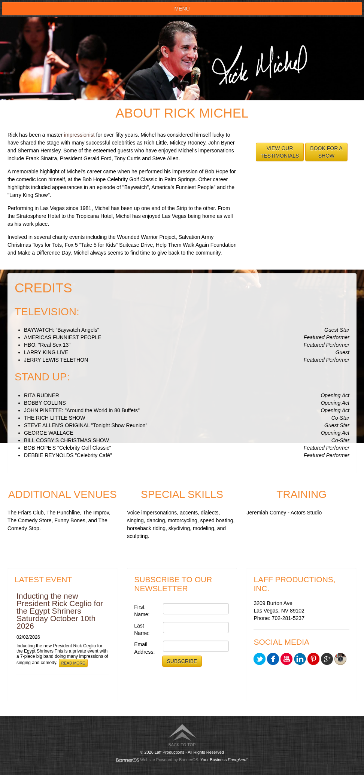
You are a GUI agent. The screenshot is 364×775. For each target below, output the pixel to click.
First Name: (141, 610)
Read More (73, 663)
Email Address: (144, 648)
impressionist (79, 135)
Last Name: (141, 629)
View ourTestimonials (280, 152)
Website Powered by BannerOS (169, 759)
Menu (181, 9)
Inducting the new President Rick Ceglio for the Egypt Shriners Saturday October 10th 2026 (59, 611)
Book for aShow (326, 152)
